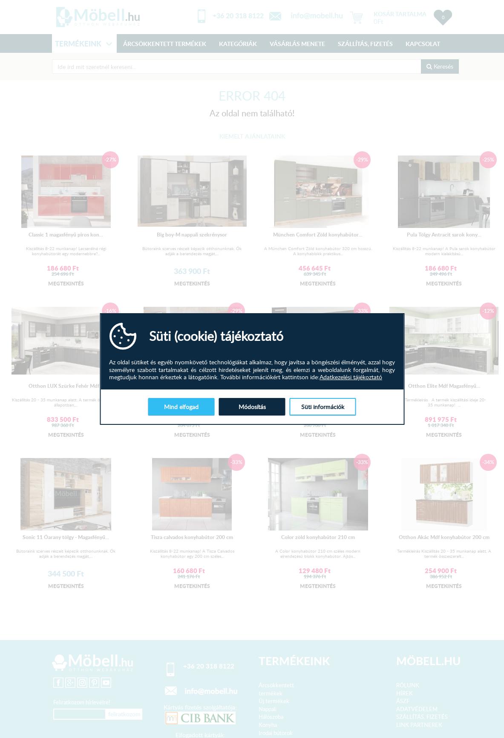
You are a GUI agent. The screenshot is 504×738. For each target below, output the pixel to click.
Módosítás (252, 407)
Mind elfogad (181, 407)
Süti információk (322, 407)
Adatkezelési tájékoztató (351, 377)
